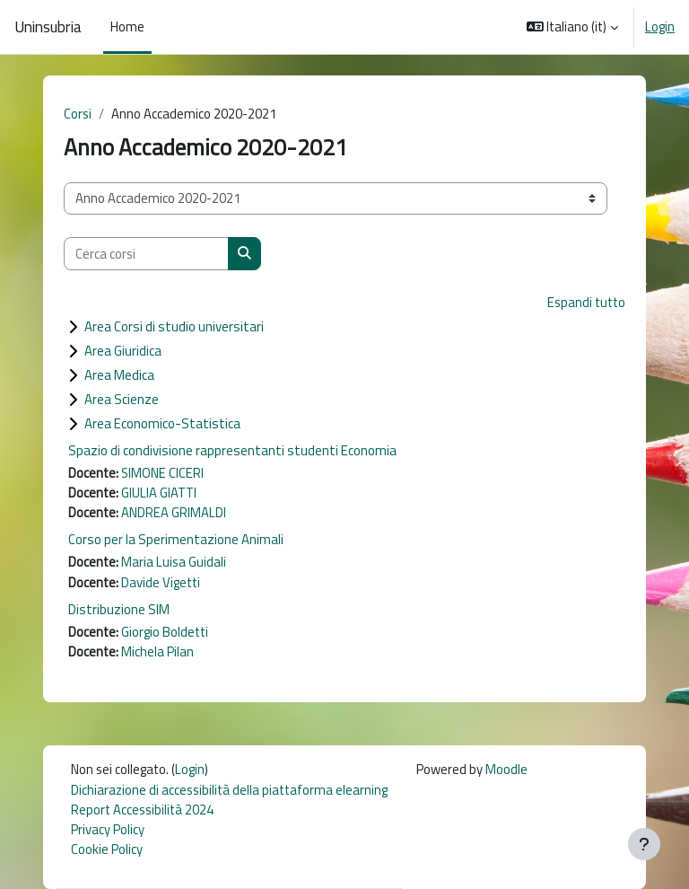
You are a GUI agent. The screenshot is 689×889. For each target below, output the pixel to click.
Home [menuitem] (127, 26)
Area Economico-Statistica (162, 423)
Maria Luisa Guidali (173, 561)
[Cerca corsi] (146, 253)
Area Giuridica (122, 350)
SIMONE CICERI (162, 472)
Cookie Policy (107, 849)
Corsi (78, 113)
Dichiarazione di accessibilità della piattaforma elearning (229, 789)
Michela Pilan (157, 651)
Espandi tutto (586, 302)
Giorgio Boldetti (164, 631)
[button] (573, 27)
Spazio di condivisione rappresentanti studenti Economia (232, 450)
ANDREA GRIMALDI (173, 512)
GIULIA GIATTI (158, 492)
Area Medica (119, 375)
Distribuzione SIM (119, 609)
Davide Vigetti (160, 582)
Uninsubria (48, 27)
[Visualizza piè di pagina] (644, 844)
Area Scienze (121, 399)
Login (660, 27)
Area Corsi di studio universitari (174, 326)
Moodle (506, 769)
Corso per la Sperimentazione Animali (175, 539)
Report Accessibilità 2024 (142, 809)
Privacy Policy (107, 829)
